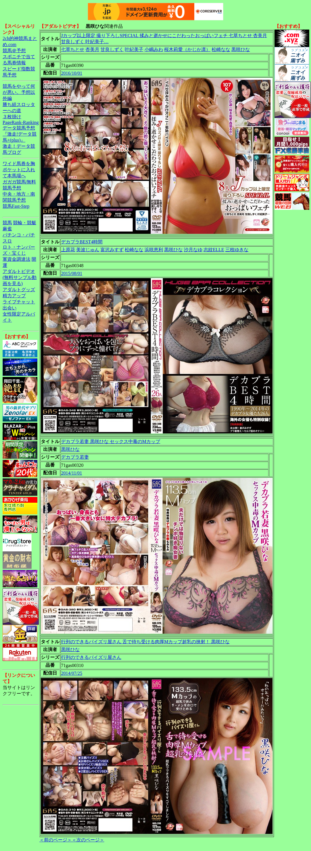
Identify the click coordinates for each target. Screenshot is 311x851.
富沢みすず (112, 249)
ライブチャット (19, 301)
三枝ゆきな (236, 249)
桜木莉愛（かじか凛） (187, 49)
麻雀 (7, 228)
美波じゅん (87, 249)
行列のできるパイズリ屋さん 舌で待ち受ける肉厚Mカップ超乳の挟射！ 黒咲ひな (145, 641)
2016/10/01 (71, 73)
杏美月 (92, 49)
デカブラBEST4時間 (82, 241)
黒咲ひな (240, 49)
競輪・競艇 (24, 222)
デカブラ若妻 (75, 457)
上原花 (68, 249)
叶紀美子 (134, 49)
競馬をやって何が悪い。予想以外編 (19, 92)
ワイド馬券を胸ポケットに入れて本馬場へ (19, 169)
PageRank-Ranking (21, 122)
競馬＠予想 (14, 50)
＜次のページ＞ (88, 839)
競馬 (7, 222)
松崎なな (221, 49)
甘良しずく (112, 49)
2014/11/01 (71, 473)
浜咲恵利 (153, 249)
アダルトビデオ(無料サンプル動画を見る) (19, 277)
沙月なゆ (193, 249)
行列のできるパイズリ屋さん (91, 657)
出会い (10, 307)
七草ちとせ (72, 49)
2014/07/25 (71, 673)
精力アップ (14, 295)
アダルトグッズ (19, 289)
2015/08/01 (71, 273)
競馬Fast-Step (16, 206)
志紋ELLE (214, 249)
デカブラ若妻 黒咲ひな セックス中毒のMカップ (110, 441)
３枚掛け (12, 116)
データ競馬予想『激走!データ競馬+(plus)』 (19, 134)
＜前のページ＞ (55, 839)
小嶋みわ (153, 49)
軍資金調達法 (16, 259)
